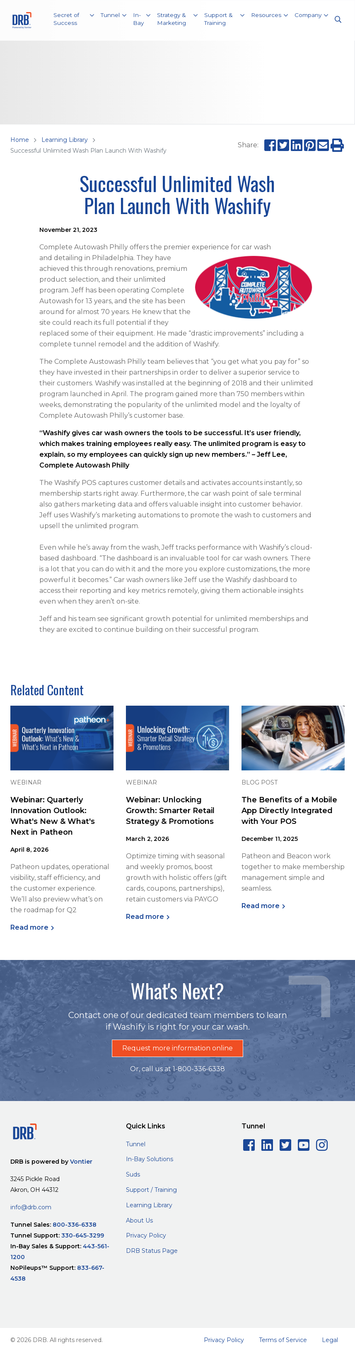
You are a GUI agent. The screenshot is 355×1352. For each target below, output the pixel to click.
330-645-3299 (82, 1235)
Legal (330, 1340)
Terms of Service (283, 1340)
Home (19, 140)
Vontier (81, 1161)
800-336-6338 (75, 1224)
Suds (133, 1174)
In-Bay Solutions (149, 1159)
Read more (29, 927)
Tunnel (135, 1144)
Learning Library (64, 140)
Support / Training (151, 1190)
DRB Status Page (152, 1251)
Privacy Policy (146, 1235)
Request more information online (177, 1048)
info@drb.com (30, 1207)
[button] (73, 20)
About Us (139, 1220)
